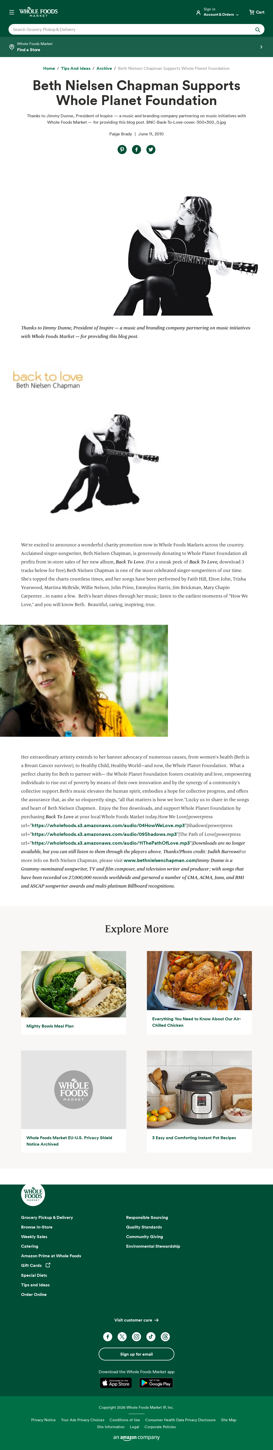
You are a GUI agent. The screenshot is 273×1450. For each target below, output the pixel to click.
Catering (29, 1246)
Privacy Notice (43, 1419)
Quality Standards (144, 1227)
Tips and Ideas (35, 1285)
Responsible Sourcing (147, 1217)
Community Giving (144, 1236)
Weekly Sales (34, 1236)
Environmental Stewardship (153, 1246)
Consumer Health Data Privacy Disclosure (180, 1419)
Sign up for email (136, 1354)
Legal (134, 1426)
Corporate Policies (160, 1426)
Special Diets (34, 1275)
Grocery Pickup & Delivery (47, 1217)
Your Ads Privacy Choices (82, 1419)
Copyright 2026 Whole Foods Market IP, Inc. (136, 1407)
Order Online (34, 1294)
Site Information (111, 1426)
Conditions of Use (125, 1419)
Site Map (228, 1419)
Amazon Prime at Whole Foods (51, 1256)
